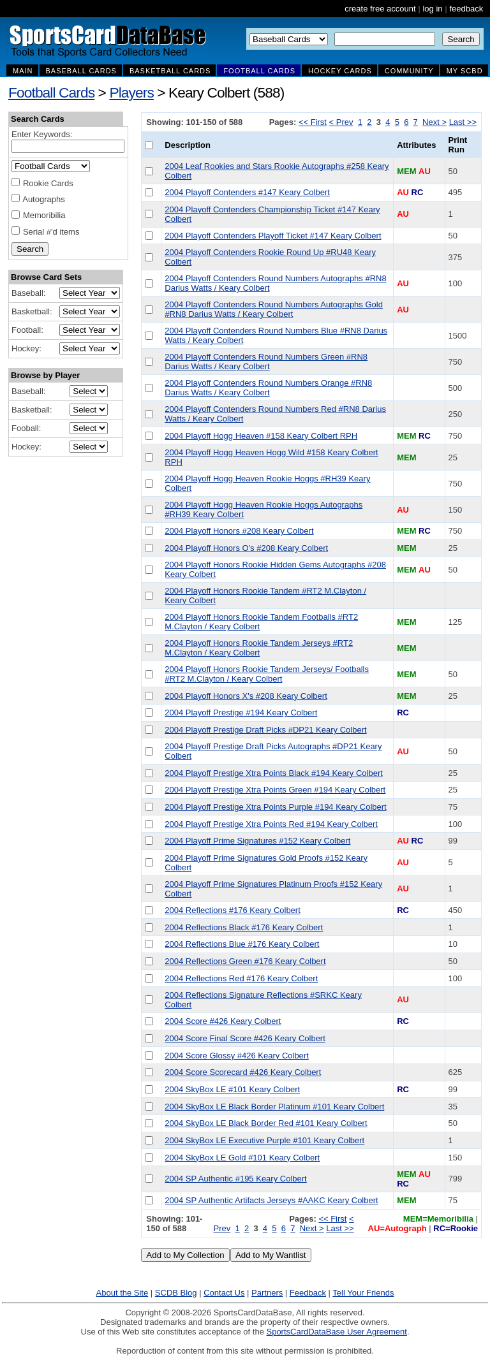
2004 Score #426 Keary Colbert (223, 1021)
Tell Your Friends (363, 1293)
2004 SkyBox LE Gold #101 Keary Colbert (242, 1157)
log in (432, 8)
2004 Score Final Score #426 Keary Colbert (245, 1038)
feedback (466, 8)
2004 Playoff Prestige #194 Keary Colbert (241, 712)
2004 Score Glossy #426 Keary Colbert (236, 1055)
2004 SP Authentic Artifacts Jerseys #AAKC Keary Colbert (271, 1200)
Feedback (308, 1293)
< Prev (341, 122)
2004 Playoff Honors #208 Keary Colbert (239, 531)
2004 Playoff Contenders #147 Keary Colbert (247, 192)
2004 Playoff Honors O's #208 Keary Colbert (246, 548)
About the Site (122, 1293)
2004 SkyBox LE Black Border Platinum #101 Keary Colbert (274, 1106)
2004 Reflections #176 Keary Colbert (232, 910)
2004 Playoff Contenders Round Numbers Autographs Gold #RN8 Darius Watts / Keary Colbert (274, 309)
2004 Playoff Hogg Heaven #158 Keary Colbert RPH (261, 436)
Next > (434, 122)
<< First (313, 122)
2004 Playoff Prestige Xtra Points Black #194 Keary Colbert (274, 773)
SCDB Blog (176, 1293)
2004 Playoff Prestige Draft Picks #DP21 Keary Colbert (265, 730)
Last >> (463, 122)
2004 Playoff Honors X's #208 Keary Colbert (246, 696)
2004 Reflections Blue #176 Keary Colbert (242, 944)
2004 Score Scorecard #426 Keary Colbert (243, 1072)
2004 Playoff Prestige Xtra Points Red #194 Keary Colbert (271, 824)
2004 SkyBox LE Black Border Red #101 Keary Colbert (266, 1123)
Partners (267, 1293)
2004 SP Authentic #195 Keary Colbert (235, 1178)
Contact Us (224, 1293)
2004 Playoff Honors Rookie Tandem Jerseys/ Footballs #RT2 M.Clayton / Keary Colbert (267, 674)
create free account (380, 8)
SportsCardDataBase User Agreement (336, 1331)
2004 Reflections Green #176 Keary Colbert (245, 961)
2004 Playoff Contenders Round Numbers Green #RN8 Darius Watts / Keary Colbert (266, 361)
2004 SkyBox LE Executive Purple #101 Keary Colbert (264, 1140)
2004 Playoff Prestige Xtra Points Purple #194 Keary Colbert (275, 807)
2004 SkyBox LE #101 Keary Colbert (232, 1089)
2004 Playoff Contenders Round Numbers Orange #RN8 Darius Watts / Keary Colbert (268, 387)
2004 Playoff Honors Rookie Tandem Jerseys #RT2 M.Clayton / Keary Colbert (259, 647)
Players (131, 92)
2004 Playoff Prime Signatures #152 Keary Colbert (257, 840)
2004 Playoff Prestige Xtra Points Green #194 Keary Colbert (275, 789)
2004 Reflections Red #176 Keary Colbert (241, 978)
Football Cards (51, 92)
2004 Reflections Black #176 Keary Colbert (244, 927)
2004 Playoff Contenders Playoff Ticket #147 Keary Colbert (273, 235)
